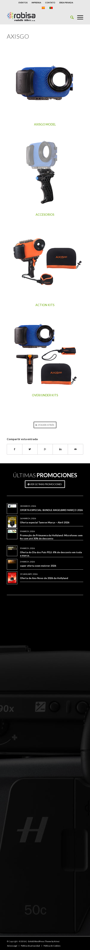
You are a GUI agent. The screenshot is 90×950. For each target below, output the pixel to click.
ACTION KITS (44, 305)
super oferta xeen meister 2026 (38, 565)
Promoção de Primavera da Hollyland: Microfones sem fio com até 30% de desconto (51, 537)
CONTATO (50, 2)
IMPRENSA (36, 2)
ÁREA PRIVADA (66, 2)
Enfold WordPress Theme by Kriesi (43, 941)
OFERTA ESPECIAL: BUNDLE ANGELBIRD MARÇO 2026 (51, 510)
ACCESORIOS (45, 214)
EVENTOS (23, 2)
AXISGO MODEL (45, 124)
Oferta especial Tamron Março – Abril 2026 (44, 522)
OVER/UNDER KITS (45, 395)
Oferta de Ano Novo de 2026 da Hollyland (44, 578)
